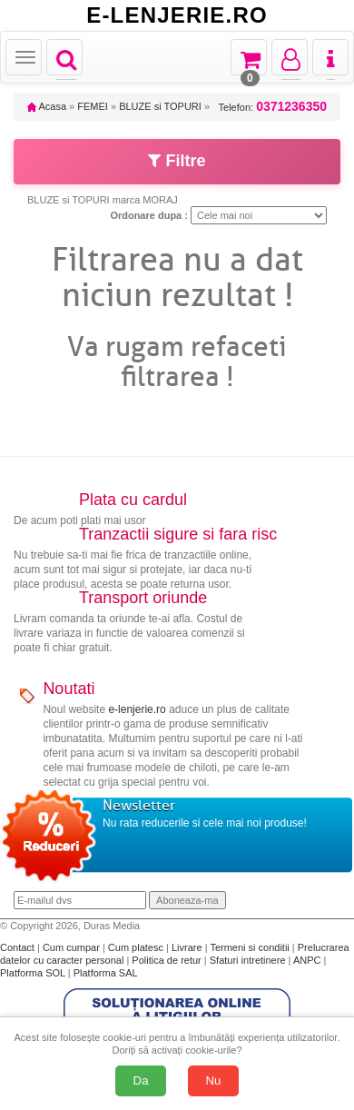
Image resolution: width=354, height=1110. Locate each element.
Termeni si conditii (250, 947)
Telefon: (273, 107)
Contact (18, 947)
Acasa (46, 106)
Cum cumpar (73, 947)
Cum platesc (137, 947)
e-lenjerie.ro (136, 709)
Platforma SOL (32, 972)
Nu (213, 1080)
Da (141, 1080)
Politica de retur (167, 960)
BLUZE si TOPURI (160, 106)
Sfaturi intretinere (249, 960)
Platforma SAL (106, 972)
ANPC (307, 960)
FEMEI (92, 106)
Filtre (176, 161)
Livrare (188, 947)
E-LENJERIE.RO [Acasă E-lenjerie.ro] (177, 15)
